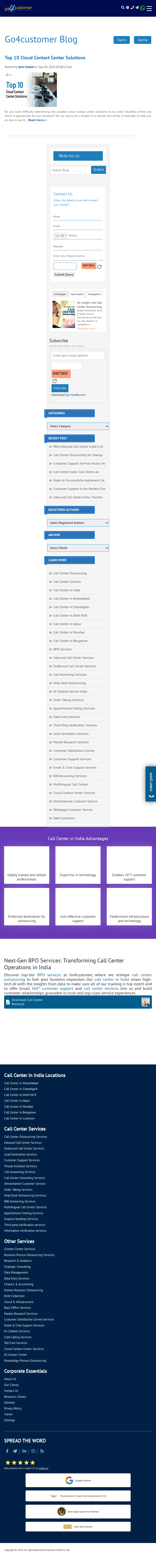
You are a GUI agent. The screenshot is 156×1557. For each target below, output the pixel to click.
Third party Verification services (24, 1225)
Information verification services (25, 1231)
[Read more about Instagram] (33, 1451)
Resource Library (15, 1397)
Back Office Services (17, 1308)
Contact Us (11, 1391)
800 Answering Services (70, 776)
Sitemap (9, 1420)
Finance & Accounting (18, 1284)
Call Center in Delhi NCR (70, 615)
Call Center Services (67, 582)
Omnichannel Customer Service (75, 801)
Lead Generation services (20, 1154)
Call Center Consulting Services (24, 1178)
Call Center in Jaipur (67, 624)
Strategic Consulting (17, 1267)
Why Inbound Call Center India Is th (78, 446)
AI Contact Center (15, 1355)
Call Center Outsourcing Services (25, 1137)
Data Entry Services (66, 717)
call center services (101, 988)
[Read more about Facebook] (7, 1451)
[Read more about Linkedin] (24, 1451)
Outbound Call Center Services (74, 666)
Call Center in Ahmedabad (71, 599)
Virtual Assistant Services (20, 1166)
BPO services (49, 975)
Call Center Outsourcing (70, 573)
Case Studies (77, 294)
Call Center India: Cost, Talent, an (76, 472)
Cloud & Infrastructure (19, 1302)
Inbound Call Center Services (73, 658)
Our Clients (11, 1385)
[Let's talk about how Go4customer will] (127, 1045)
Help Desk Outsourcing (69, 683)
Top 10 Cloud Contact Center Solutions (45, 58)
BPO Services (62, 649)
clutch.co (43, 1468)
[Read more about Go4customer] (18, 8)
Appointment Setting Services (74, 708)
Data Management (16, 1272)
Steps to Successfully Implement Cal (79, 480)
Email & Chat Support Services (75, 767)
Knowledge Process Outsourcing (25, 1361)
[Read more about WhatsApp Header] (142, 9)
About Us (10, 1379)
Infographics (94, 294)
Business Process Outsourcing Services (29, 1255)
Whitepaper (60, 294)
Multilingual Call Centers (70, 784)
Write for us (68, 155)
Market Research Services (71, 742)
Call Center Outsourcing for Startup (78, 455)
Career (8, 1414)
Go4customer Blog (41, 39)
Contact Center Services (19, 1249)
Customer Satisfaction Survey (73, 751)
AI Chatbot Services (17, 1331)
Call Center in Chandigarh (71, 607)
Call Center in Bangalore (70, 641)
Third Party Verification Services (75, 725)
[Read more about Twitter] (15, 1451)
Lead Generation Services (71, 734)
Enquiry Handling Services (21, 1219)
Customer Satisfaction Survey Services (29, 1319)
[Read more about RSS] (42, 1451)
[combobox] (60, 235)
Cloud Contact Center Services (74, 793)
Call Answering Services (70, 675)
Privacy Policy (12, 1408)
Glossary (9, 1402)
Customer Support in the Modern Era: (79, 489)
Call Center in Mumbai (68, 632)
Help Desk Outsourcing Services (25, 1195)
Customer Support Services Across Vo (79, 463)
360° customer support (53, 988)
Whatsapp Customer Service (73, 810)
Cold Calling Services (18, 1337)
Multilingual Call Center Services (25, 1207)
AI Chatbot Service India (70, 691)
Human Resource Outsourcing (23, 1290)
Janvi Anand (25, 67)
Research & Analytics (18, 1261)
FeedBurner (78, 395)
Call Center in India (66, 590)
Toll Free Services (15, 1343)
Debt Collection (64, 818)
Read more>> (37, 120)
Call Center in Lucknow (19, 1118)
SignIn (121, 40)
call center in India (112, 979)
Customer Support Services (72, 759)
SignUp (142, 40)
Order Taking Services (68, 700)
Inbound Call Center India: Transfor (78, 497)
